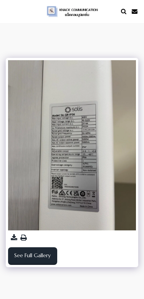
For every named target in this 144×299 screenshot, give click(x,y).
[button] (8, 10)
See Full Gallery (32, 255)
